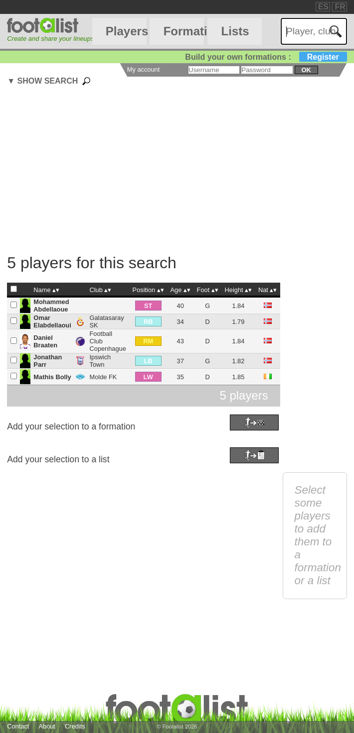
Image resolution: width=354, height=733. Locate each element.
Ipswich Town (100, 360)
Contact (18, 726)
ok (306, 70)
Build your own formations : (266, 57)
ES (323, 6)
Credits (75, 726)
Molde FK (103, 377)
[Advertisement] (180, 171)
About (46, 726)
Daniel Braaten (45, 341)
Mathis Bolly (52, 377)
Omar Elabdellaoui (52, 321)
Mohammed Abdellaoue (51, 305)
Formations (184, 31)
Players (126, 31)
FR (340, 6)
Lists (235, 31)
